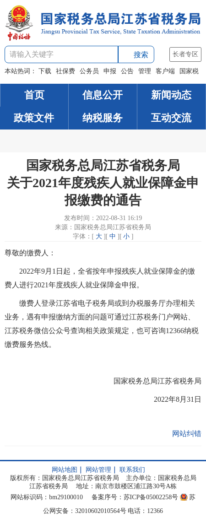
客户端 (165, 71)
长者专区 (185, 54)
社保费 (65, 71)
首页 (34, 95)
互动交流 (171, 118)
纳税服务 (102, 118)
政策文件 (34, 118)
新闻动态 (171, 95)
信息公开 (102, 95)
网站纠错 (186, 433)
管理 (144, 71)
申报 (109, 71)
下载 (44, 71)
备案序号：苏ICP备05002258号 (135, 497)
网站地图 (64, 469)
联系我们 (132, 469)
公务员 (89, 71)
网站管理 (98, 469)
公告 (127, 71)
